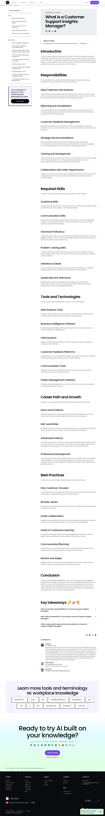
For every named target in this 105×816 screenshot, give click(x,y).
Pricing (41, 2)
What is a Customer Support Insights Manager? (32, 768)
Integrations (9, 785)
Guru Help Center (48, 780)
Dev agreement (20, 811)
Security (46, 785)
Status (45, 782)
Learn (26, 780)
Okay (100, 811)
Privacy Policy (91, 813)
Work (17, 768)
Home (7, 768)
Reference (12, 768)
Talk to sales (94, 2)
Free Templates (67, 793)
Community (28, 789)
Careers (65, 780)
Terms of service (10, 811)
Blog (26, 791)
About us (65, 782)
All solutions (9, 789)
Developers (28, 787)
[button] (14, 2)
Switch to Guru (67, 791)
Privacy (28, 811)
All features (8, 787)
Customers (28, 782)
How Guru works (10, 782)
